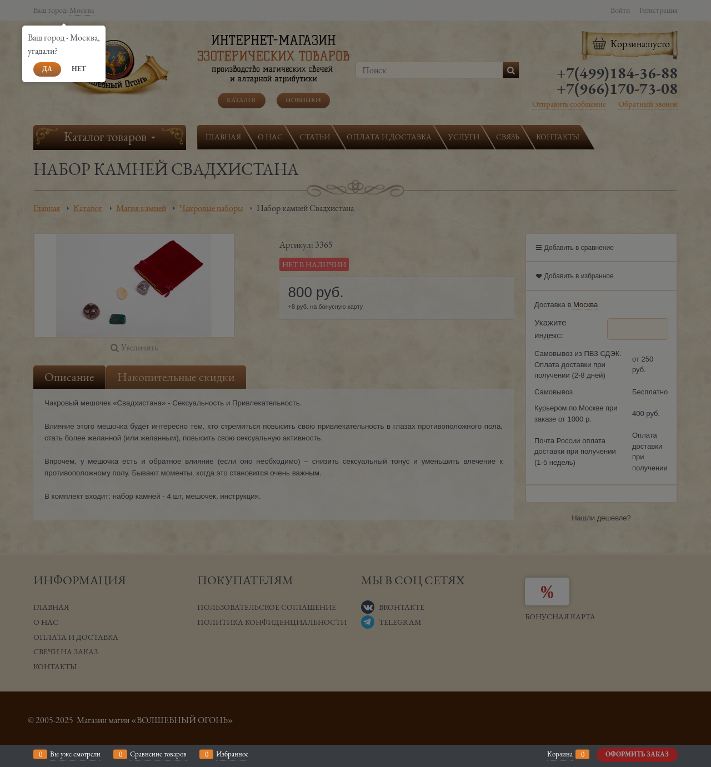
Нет (79, 68)
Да (47, 68)
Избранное (232, 754)
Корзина (560, 754)
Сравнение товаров (158, 754)
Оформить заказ (637, 754)
